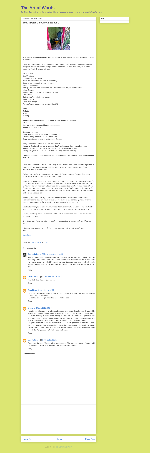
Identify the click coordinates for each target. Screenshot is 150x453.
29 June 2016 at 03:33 (44, 308)
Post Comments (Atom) (63, 447)
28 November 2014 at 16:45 (52, 254)
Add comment (29, 354)
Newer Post (28, 439)
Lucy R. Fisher (33, 277)
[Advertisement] (58, 419)
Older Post (90, 439)
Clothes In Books (34, 254)
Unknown (31, 308)
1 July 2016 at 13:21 (49, 340)
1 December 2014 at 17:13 (52, 277)
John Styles (32, 290)
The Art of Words (38, 7)
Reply (30, 270)
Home (59, 439)
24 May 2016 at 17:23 (46, 290)
